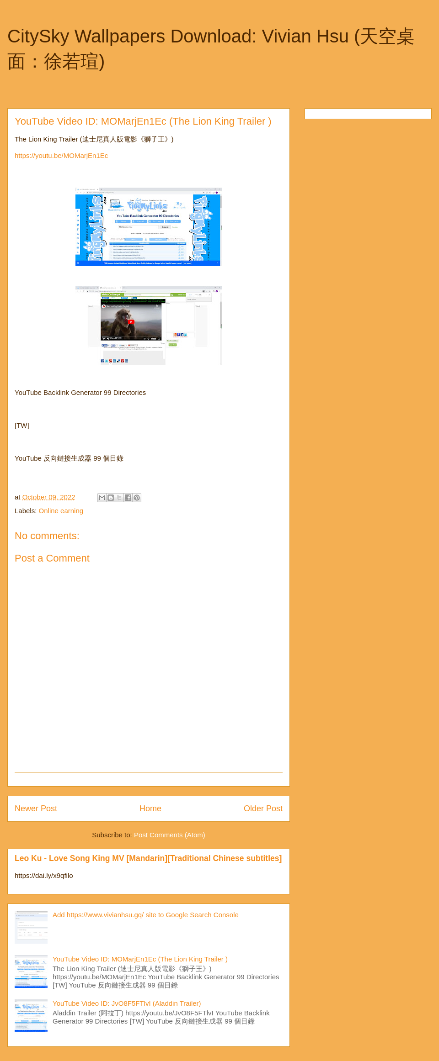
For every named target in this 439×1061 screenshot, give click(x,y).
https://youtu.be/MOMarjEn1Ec (61, 155)
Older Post (263, 808)
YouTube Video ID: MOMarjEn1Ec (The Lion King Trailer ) (140, 959)
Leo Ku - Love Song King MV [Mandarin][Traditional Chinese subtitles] (148, 858)
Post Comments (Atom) (169, 835)
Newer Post (36, 808)
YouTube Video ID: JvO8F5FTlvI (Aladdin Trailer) (127, 1003)
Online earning (61, 511)
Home (150, 808)
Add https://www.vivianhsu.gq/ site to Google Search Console (146, 915)
